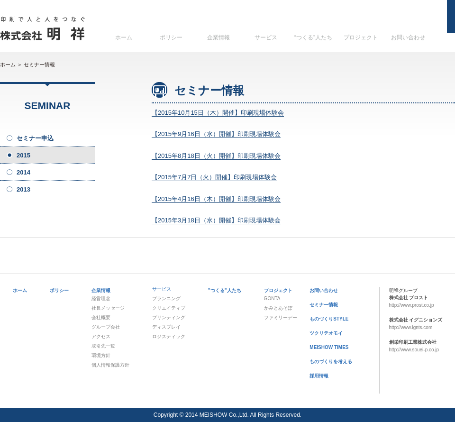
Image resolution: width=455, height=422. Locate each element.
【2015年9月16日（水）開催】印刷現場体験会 (216, 134)
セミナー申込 (35, 138)
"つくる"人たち (224, 290)
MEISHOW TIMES (328, 347)
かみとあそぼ (278, 308)
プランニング (166, 298)
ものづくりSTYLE (328, 318)
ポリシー (171, 37)
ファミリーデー (280, 317)
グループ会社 (105, 327)
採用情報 (318, 375)
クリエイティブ (168, 308)
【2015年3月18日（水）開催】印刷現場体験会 (216, 220)
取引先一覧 (103, 346)
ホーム (123, 37)
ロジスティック (168, 336)
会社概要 (100, 317)
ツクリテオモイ (326, 333)
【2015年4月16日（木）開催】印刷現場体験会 (216, 198)
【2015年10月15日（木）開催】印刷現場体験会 (218, 112)
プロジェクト (361, 37)
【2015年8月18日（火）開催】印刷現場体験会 (216, 155)
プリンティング (168, 317)
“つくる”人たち (313, 37)
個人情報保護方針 (110, 364)
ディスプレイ (166, 327)
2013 (23, 189)
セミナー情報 (39, 64)
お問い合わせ (408, 37)
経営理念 (100, 298)
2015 (23, 155)
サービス (266, 37)
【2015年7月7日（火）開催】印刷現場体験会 (214, 177)
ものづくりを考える (330, 361)
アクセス (100, 336)
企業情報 (218, 37)
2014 (23, 172)
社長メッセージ (108, 308)
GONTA (272, 298)
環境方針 (100, 355)
